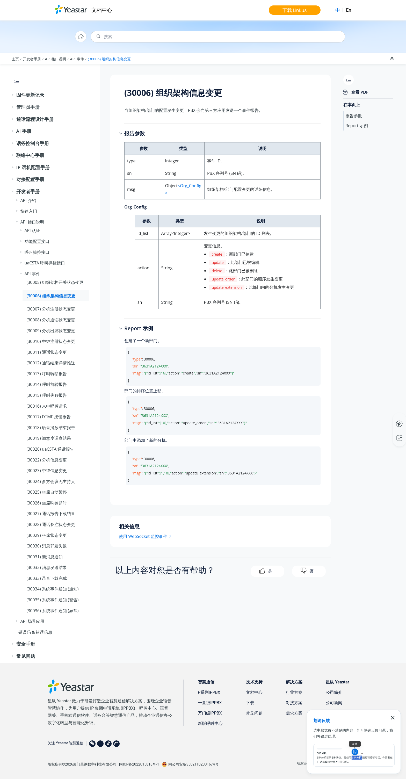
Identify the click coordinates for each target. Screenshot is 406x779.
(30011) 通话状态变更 (47, 352)
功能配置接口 (37, 241)
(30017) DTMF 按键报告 (49, 417)
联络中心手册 (30, 155)
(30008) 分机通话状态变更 (51, 320)
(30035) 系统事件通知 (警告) (53, 600)
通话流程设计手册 (35, 119)
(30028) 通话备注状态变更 (51, 524)
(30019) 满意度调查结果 (49, 438)
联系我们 (303, 763)
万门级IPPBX (210, 713)
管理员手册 (28, 107)
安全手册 (25, 644)
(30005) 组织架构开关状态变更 (55, 282)
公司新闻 (334, 702)
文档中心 (101, 9)
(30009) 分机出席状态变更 (51, 331)
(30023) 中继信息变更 (47, 470)
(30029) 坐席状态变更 (47, 535)
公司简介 (334, 692)
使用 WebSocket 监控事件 (143, 536)
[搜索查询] (218, 36)
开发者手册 (32, 58)
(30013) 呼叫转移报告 (47, 374)
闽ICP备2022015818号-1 (139, 764)
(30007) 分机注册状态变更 (51, 309)
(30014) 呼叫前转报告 (47, 384)
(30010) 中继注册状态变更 (51, 341)
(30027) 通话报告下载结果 (51, 513)
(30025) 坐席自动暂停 (47, 492)
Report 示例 (356, 125)
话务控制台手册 (32, 143)
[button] (13, 95)
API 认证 (32, 230)
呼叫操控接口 (37, 252)
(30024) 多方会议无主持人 (51, 481)
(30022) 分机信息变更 (47, 460)
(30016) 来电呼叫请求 (47, 406)
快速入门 (28, 211)
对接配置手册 (30, 179)
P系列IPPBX (209, 692)
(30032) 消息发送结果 (47, 567)
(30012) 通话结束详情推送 (51, 363)
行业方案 (294, 692)
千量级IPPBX (210, 702)
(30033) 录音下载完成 (47, 578)
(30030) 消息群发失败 (47, 546)
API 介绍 (28, 200)
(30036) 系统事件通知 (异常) (53, 611)
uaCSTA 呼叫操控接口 (45, 263)
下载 (250, 702)
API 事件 (77, 58)
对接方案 (294, 702)
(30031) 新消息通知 (45, 557)
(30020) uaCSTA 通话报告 (50, 449)
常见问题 (25, 656)
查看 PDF (359, 92)
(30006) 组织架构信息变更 (109, 58)
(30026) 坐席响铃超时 (47, 503)
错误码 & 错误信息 (35, 632)
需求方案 (294, 713)
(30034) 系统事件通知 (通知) (53, 589)
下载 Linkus (294, 10)
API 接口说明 (55, 58)
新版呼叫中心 (210, 723)
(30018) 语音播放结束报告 (51, 427)
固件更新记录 (30, 95)
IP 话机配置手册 (33, 167)
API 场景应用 (32, 621)
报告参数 (353, 116)
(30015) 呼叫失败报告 (47, 395)
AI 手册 (23, 131)
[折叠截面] (392, 58)
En (348, 10)
